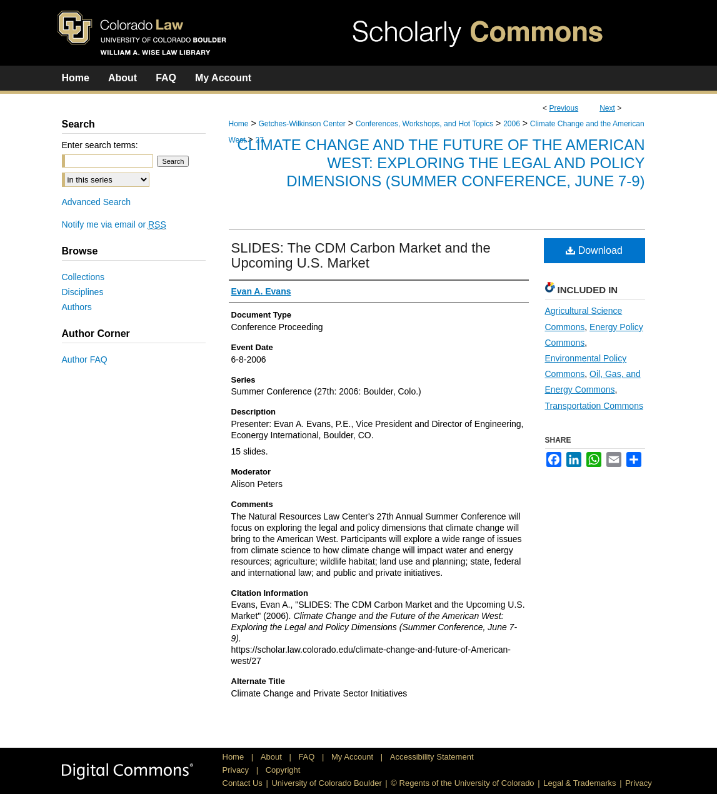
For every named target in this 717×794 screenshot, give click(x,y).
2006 (511, 123)
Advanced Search (96, 202)
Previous (563, 108)
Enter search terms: (100, 145)
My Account (353, 756)
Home (239, 123)
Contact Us (243, 783)
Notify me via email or (114, 224)
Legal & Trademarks (579, 783)
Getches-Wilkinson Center (301, 123)
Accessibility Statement (432, 756)
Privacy (237, 770)
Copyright (283, 770)
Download (594, 250)
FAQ (307, 756)
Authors (77, 307)
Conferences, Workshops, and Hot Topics (424, 123)
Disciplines (83, 292)
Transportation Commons (594, 406)
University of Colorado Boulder (326, 783)
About (272, 756)
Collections (83, 277)
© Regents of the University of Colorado (462, 783)
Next (607, 108)
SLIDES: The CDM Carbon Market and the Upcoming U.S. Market (361, 255)
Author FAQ (85, 359)
